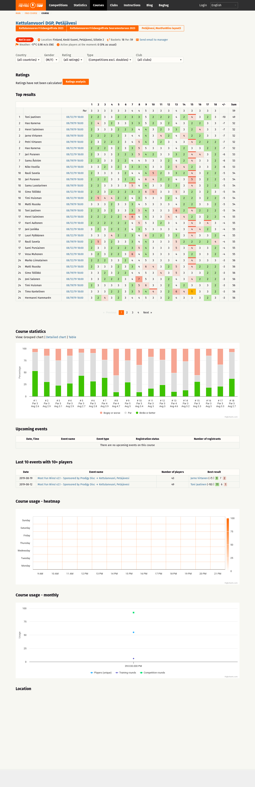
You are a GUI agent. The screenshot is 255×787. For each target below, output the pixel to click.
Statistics (80, 5)
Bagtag (164, 5)
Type (110, 58)
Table (72, 337)
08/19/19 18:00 (74, 123)
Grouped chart (33, 337)
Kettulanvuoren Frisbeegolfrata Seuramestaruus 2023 (102, 28)
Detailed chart (56, 337)
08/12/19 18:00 (75, 117)
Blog (149, 5)
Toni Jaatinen (198, 484)
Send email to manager (154, 39)
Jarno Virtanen (199, 478)
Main (18, 13)
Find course (31, 13)
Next (146, 312)
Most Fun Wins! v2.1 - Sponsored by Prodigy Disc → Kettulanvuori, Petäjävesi (83, 478)
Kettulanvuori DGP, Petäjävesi (46, 23)
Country (28, 58)
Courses (98, 5)
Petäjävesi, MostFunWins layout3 (161, 28)
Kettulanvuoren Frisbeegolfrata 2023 (41, 28)
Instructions (132, 5)
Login (203, 5)
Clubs (114, 5)
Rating (73, 58)
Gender (51, 58)
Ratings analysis (76, 81)
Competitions (58, 5)
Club (159, 58)
